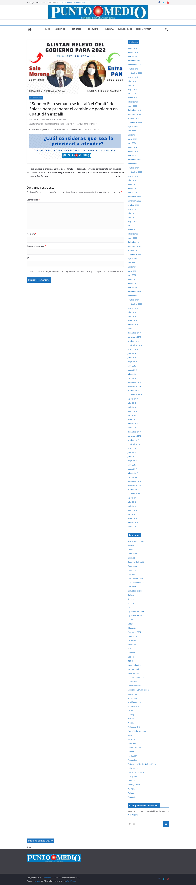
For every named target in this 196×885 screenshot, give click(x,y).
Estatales (131, 653)
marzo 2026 (132, 48)
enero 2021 (132, 287)
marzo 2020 (132, 320)
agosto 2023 (133, 176)
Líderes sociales (134, 681)
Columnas (93, 29)
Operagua (132, 714)
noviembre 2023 (134, 163)
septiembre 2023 (135, 172)
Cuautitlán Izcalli (36, 98)
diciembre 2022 (134, 197)
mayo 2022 (132, 221)
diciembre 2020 (134, 291)
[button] (66, 29)
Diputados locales (135, 615)
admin (33, 119)
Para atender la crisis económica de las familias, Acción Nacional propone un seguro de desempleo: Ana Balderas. (50, 173)
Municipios (59, 29)
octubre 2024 (133, 118)
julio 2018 (132, 403)
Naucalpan (132, 698)
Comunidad (132, 566)
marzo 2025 (132, 97)
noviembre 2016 (134, 485)
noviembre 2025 (134, 65)
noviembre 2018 (134, 386)
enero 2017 (132, 477)
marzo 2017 (132, 469)
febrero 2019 (133, 374)
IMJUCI (130, 661)
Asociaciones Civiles (136, 541)
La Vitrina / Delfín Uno (137, 677)
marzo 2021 (132, 279)
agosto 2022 (133, 209)
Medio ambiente (134, 685)
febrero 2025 (133, 102)
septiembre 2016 (135, 493)
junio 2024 (132, 135)
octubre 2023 (133, 168)
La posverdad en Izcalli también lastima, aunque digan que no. (72, 3)
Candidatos (132, 553)
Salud (130, 735)
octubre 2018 (133, 390)
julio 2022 (132, 213)
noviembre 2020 (134, 295)
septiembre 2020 (135, 304)
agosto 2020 (133, 308)
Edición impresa (143, 29)
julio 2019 (132, 353)
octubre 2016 (133, 489)
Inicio (47, 29)
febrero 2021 (133, 283)
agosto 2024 (133, 126)
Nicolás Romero (134, 702)
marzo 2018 (132, 419)
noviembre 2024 (134, 114)
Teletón (131, 751)
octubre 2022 (133, 205)
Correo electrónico (36, 246)
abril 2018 (132, 415)
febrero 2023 (133, 188)
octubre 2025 (133, 69)
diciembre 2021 (134, 242)
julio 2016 (132, 502)
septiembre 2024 (135, 122)
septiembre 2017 (135, 444)
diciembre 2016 (134, 481)
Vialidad (131, 793)
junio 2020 (132, 316)
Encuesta (109, 29)
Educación (132, 628)
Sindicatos (132, 743)
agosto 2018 (133, 399)
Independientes (134, 665)
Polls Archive (133, 815)
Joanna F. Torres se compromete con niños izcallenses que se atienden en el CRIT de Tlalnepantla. (100, 173)
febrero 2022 (133, 234)
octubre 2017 (133, 440)
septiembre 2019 (135, 345)
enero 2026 (132, 56)
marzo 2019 (132, 370)
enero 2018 (132, 427)
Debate (131, 599)
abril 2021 (132, 275)
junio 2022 (132, 217)
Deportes (131, 603)
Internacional (133, 669)
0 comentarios (60, 119)
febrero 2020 (133, 324)
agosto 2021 (133, 258)
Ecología (131, 619)
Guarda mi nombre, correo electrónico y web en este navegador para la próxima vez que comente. (76, 271)
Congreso (76, 29)
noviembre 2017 (134, 436)
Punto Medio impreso (137, 731)
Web (29, 258)
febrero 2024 (133, 151)
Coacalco (131, 558)
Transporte (132, 776)
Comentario (33, 199)
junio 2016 (132, 506)
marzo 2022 (132, 229)
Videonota (132, 797)
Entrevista (132, 644)
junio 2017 (132, 456)
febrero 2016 (133, 522)
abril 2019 (132, 366)
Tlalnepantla (133, 768)
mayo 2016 (132, 510)
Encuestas (132, 640)
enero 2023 (132, 192)
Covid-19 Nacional (135, 578)
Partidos (131, 719)
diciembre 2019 (134, 333)
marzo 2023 (132, 184)
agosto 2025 (133, 77)
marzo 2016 (132, 518)
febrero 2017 (133, 473)
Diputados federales (136, 611)
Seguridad (132, 739)
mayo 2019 (132, 361)
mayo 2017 (132, 461)
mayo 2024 (132, 139)
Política (131, 723)
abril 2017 (132, 465)
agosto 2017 (133, 448)
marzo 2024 (132, 147)
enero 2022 (132, 238)
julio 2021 (132, 263)
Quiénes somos (125, 29)
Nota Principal (134, 706)
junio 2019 (132, 357)
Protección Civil (134, 727)
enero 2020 (132, 329)
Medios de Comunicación (138, 690)
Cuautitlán (132, 587)
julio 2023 (132, 180)
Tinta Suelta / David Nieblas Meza (142, 764)
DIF (129, 607)
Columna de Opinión (136, 562)
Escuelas (131, 648)
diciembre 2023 (134, 159)
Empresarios (133, 636)
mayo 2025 (132, 89)
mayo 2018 (132, 411)
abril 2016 (132, 514)
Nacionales (132, 694)
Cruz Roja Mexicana (136, 582)
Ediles (130, 624)
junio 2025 (132, 85)
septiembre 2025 (135, 73)
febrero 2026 (133, 52)
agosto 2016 (133, 498)
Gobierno (131, 657)
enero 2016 (132, 527)
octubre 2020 (133, 300)
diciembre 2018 (134, 382)
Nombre (31, 233)
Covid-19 (131, 574)
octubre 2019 (133, 341)
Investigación (133, 673)
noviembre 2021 (134, 246)
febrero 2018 (133, 423)
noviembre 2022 (134, 201)
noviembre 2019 (134, 337)
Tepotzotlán (133, 760)
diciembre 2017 (134, 432)
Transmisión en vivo (136, 772)
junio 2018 (132, 407)
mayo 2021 (132, 271)
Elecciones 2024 (134, 632)
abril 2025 (132, 93)
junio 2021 (132, 267)
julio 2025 (132, 81)
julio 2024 (132, 131)
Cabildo (131, 549)
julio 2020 (132, 312)
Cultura (131, 595)
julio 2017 (132, 452)
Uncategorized (134, 785)
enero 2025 (132, 106)
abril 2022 (132, 225)
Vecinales (132, 789)
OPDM (130, 710)
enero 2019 (132, 378)
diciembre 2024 (134, 110)
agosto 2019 (133, 349)
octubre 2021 (133, 250)
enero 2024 (132, 155)
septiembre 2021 (135, 254)
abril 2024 (132, 143)
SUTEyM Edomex (135, 747)
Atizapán (131, 545)
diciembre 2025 (134, 60)
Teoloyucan (132, 756)
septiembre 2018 (135, 395)
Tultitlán (131, 780)
